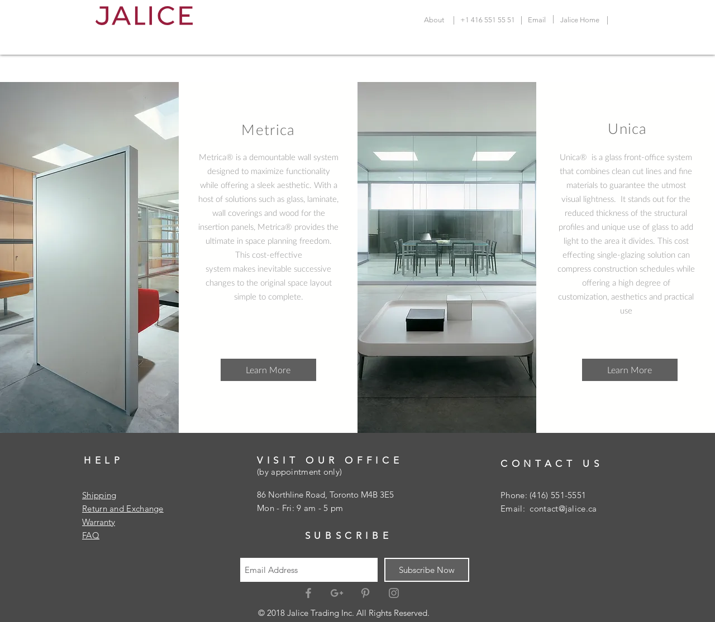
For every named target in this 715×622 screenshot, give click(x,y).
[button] (630, 370)
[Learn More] (268, 370)
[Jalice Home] (580, 20)
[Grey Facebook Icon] (308, 593)
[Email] (537, 20)
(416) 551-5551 (558, 495)
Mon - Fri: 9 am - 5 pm (300, 508)
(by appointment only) (299, 471)
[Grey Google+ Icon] (337, 593)
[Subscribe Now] (426, 570)
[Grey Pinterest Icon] (365, 593)
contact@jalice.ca (563, 508)
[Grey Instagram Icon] (394, 593)
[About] (434, 20)
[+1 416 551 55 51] (487, 20)
